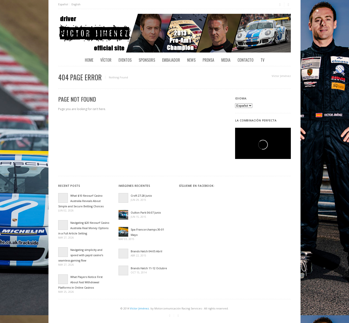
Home (89, 60)
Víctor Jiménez (281, 76)
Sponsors (147, 60)
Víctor (105, 60)
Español (63, 4)
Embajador (171, 60)
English (75, 4)
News (191, 60)
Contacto (246, 60)
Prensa (208, 60)
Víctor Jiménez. (140, 308)
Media (225, 60)
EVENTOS (125, 60)
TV (262, 60)
